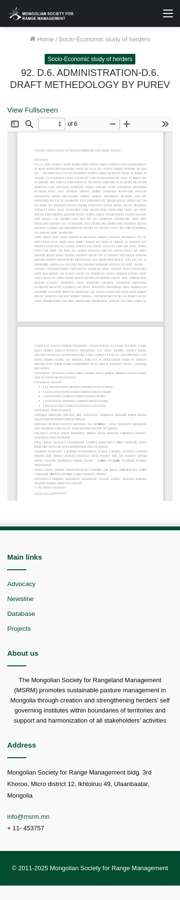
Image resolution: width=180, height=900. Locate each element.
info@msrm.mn (28, 816)
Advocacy (21, 584)
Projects (19, 628)
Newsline (20, 598)
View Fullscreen (32, 110)
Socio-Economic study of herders (104, 39)
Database (21, 613)
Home (42, 39)
